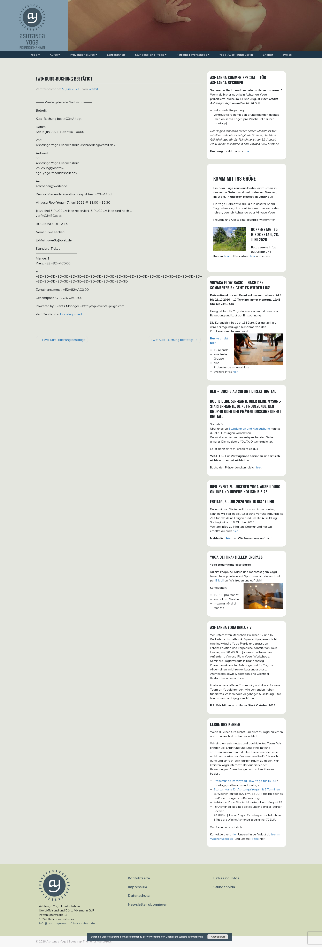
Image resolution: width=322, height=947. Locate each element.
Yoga (33, 55)
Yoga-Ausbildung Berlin (236, 55)
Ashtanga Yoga (56, 941)
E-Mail (219, 580)
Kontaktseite (139, 878)
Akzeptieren (218, 936)
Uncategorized (71, 314)
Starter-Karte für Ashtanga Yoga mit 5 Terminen (247, 789)
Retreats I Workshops (191, 55)
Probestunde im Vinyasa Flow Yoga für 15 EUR (245, 781)
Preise (287, 55)
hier (246, 151)
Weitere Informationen (191, 936)
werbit (93, 89)
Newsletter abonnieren (147, 904)
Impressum (137, 887)
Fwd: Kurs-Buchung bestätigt (63, 340)
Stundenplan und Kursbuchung (249, 428)
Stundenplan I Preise (149, 55)
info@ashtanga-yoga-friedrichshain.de (67, 923)
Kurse (54, 55)
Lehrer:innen (116, 55)
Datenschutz (139, 895)
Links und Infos (226, 878)
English (268, 55)
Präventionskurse (82, 55)
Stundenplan (224, 887)
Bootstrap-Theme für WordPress (90, 941)
